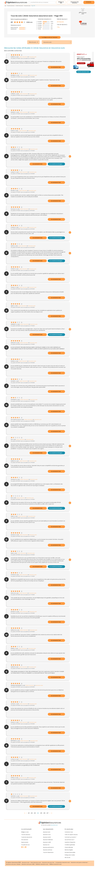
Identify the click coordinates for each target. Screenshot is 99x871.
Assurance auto (27, 5)
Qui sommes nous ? (69, 839)
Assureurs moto (47, 834)
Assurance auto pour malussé (13, 864)
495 (41, 813)
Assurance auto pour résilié (28, 864)
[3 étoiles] (36, 25)
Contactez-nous (69, 832)
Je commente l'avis (56, 67)
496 (44, 813)
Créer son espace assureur (71, 834)
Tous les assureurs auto (83, 71)
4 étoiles (40, 23)
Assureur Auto (84, 13)
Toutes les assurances (26, 837)
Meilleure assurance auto (55, 864)
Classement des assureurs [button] (75, 2)
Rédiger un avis (61, 2)
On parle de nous (25, 844)
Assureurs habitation (48, 839)
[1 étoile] (36, 28)
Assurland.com (54, 825)
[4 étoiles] (36, 23)
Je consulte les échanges (56, 164)
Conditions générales (70, 844)
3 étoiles (40, 25)
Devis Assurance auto (36, 862)
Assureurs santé (47, 837)
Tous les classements (48, 852)
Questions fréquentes (70, 842)
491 (29, 813)
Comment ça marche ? (70, 837)
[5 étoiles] (36, 21)
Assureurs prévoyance (48, 847)
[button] (70, 156)
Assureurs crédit (47, 842)
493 (35, 813)
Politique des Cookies (70, 855)
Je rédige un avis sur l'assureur (49, 37)
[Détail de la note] (20, 25)
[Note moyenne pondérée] (26, 19)
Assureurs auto (46, 832)
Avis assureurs (24, 839)
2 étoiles (40, 27)
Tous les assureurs (11, 5)
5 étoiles (40, 21)
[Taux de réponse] (66, 24)
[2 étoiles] (36, 27)
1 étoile (39, 29)
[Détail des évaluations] (50, 19)
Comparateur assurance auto (62, 862)
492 (32, 813)
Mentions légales (69, 850)
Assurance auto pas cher (48, 862)
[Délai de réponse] (66, 19)
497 (47, 813)
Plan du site (67, 857)
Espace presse (24, 842)
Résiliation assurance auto (42, 864)
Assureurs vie (46, 844)
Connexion (89, 2)
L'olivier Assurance (19, 5)
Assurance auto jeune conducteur (79, 862)
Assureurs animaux (47, 850)
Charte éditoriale (69, 847)
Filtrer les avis (33, 42)
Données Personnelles (70, 852)
